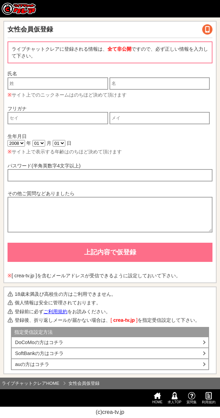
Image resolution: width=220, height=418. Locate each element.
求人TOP (174, 398)
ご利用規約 (55, 311)
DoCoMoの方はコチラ (39, 342)
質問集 (191, 398)
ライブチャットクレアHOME (30, 383)
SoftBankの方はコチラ (39, 353)
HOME (157, 398)
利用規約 (209, 398)
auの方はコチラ (32, 364)
